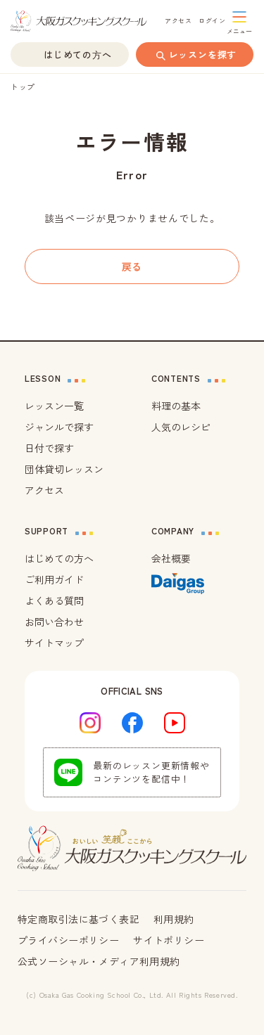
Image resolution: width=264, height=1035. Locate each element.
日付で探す (49, 448)
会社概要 (171, 558)
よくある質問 (54, 600)
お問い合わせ (54, 622)
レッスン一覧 (54, 406)
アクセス (44, 490)
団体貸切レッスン (64, 469)
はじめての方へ (59, 558)
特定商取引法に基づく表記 (78, 919)
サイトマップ (54, 643)
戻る (132, 266)
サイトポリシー (168, 940)
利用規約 (173, 919)
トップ (23, 86)
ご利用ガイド (54, 579)
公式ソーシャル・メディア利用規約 (99, 961)
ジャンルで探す (59, 427)
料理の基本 (176, 406)
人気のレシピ (180, 427)
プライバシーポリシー (68, 940)
